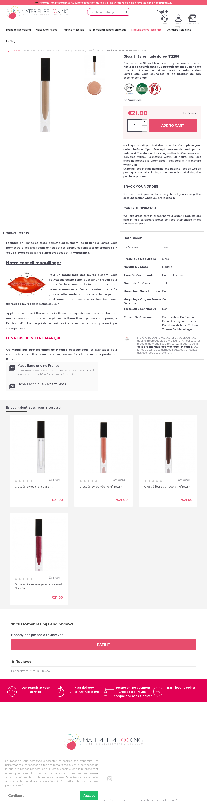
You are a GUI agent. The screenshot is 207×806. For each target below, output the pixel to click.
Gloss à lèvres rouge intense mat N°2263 (38, 586)
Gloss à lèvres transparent (34, 486)
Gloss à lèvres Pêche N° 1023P (101, 486)
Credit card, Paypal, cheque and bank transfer (133, 692)
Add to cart (172, 125)
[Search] (109, 12)
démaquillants (170, 349)
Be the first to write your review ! (31, 670)
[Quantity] (134, 125)
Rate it (103, 645)
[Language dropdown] (165, 11)
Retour (13, 50)
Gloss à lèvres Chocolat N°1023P (167, 486)
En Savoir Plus (132, 100)
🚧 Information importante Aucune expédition (103, 2)
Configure (16, 795)
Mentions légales (107, 800)
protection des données (131, 800)
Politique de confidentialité (162, 800)
